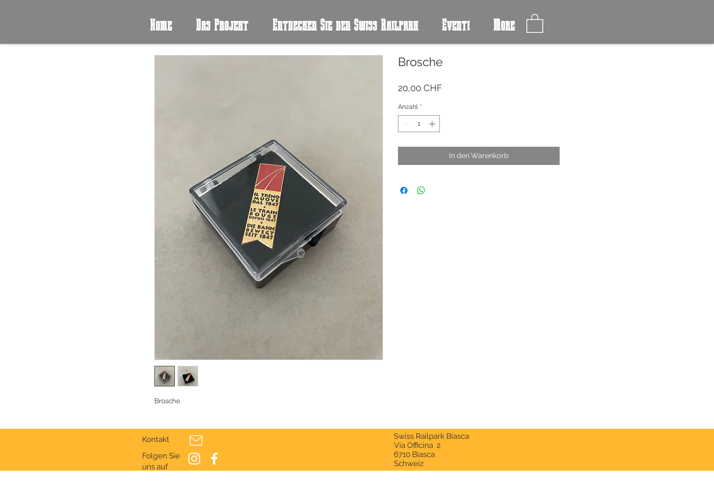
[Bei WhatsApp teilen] (421, 190)
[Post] (196, 441)
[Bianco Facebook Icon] (214, 459)
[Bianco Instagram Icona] (194, 459)
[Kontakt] (161, 440)
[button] (534, 23)
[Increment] (433, 124)
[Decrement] (405, 124)
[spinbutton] (419, 124)
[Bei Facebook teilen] (403, 190)
